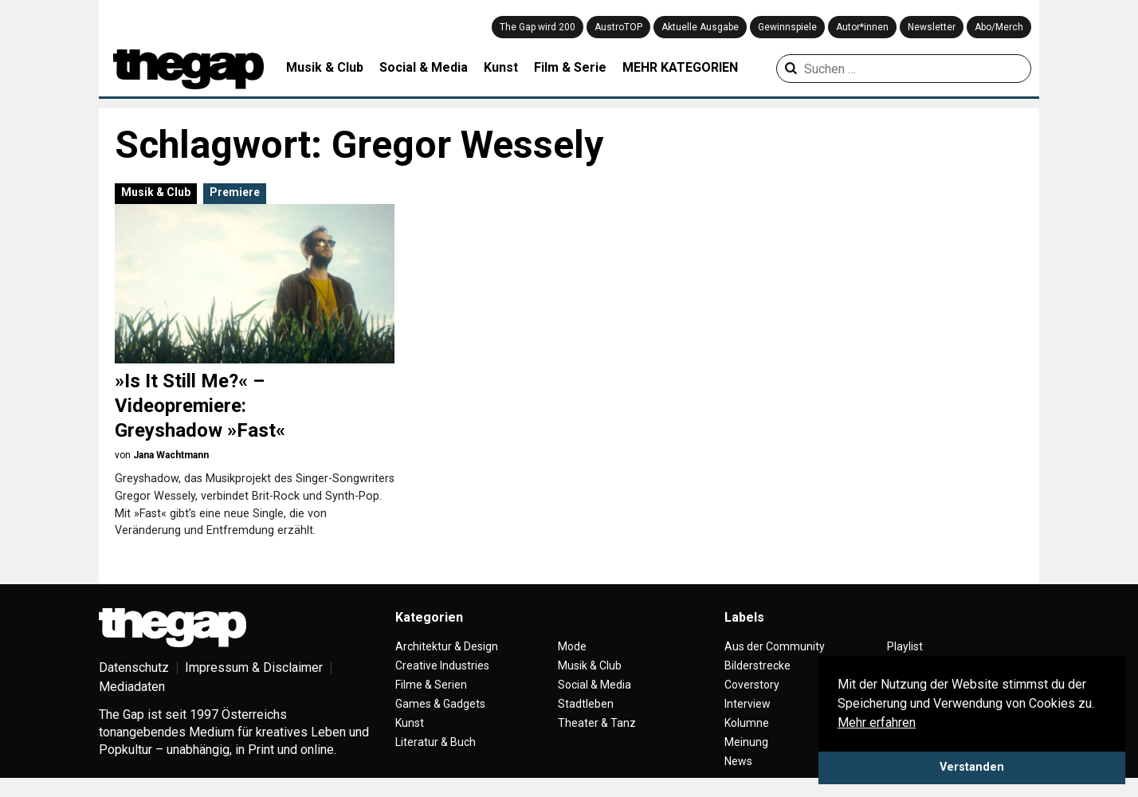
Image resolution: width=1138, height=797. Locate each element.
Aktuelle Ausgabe (700, 27)
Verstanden (972, 767)
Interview (747, 703)
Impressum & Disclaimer (254, 667)
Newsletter (932, 27)
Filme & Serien (431, 684)
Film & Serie (570, 67)
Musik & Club (324, 67)
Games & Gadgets (440, 703)
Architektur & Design (446, 646)
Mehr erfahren (877, 722)
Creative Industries (442, 665)
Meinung (746, 742)
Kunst (501, 67)
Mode (572, 646)
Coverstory (751, 684)
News (738, 761)
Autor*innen (862, 27)
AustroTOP (618, 27)
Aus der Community (774, 646)
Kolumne (746, 723)
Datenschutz (134, 667)
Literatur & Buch (435, 742)
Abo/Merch (999, 27)
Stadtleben (586, 703)
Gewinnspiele (787, 27)
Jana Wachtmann (171, 455)
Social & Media (423, 67)
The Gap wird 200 (537, 27)
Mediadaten (132, 686)
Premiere (235, 192)
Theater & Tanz (597, 723)
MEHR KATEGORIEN (680, 67)
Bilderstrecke (757, 665)
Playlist (905, 646)
